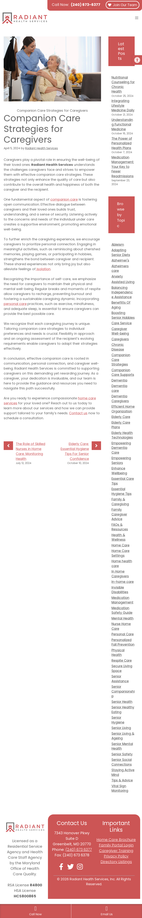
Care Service (122, 323)
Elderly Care (121, 417)
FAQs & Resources (120, 527)
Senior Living (121, 728)
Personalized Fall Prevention (123, 642)
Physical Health (118, 652)
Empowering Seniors (121, 460)
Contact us (78, 413)
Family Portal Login (116, 845)
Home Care (121, 545)
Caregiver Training (116, 850)
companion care (64, 199)
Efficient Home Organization (123, 409)
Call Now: (76, 4)
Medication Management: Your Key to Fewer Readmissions (123, 166)
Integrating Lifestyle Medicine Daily (123, 105)
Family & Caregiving (120, 501)
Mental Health (123, 618)
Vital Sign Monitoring (120, 788)
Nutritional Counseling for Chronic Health (123, 84)
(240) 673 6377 (78, 849)
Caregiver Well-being (120, 331)
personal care (15, 303)
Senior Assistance (120, 678)
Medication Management (122, 600)
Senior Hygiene (118, 720)
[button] (137, 60)
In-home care (123, 582)
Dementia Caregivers (120, 398)
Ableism (118, 244)
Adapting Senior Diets (121, 252)
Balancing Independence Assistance (122, 292)
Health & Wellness (118, 537)
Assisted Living (123, 282)
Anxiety (117, 276)
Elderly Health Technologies (122, 435)
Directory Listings (116, 861)
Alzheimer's (120, 260)
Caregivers (120, 339)
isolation (43, 269)
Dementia (119, 380)
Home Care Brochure (116, 839)
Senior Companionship (123, 691)
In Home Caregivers (120, 573)
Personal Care (123, 634)
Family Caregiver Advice (119, 514)
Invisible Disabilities (120, 589)
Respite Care (122, 660)
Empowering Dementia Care (121, 448)
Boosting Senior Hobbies (123, 315)
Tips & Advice (122, 780)
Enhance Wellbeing (119, 470)
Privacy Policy (116, 856)
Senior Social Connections (122, 762)
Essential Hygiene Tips (122, 491)
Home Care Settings (121, 553)
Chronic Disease (118, 347)
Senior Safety (122, 754)
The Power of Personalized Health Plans (122, 143)
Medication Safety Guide (122, 610)
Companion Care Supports (123, 372)
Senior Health (122, 702)
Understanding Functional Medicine (122, 124)
